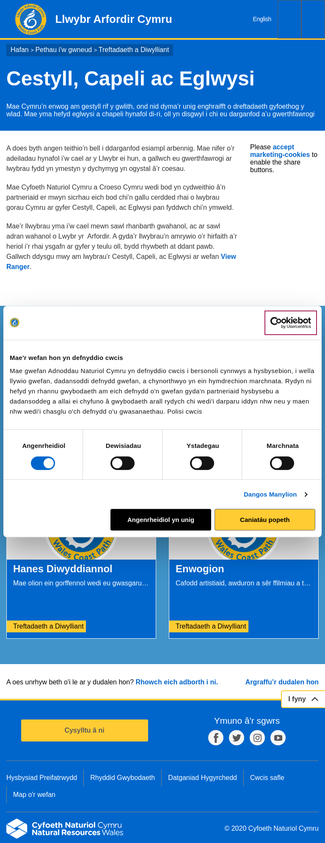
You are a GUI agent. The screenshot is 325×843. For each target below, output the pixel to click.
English (262, 19)
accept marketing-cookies (280, 150)
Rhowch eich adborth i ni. (176, 682)
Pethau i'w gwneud (63, 49)
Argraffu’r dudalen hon (282, 682)
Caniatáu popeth (265, 519)
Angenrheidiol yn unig (160, 519)
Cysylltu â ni (84, 730)
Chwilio (289, 19)
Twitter (236, 737)
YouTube (278, 737)
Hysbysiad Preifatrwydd (41, 777)
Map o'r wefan (34, 794)
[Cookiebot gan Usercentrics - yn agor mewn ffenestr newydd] (290, 322)
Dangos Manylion (270, 494)
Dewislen (313, 19)
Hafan (20, 49)
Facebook (215, 737)
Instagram (257, 737)
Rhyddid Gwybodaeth (122, 777)
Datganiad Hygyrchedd (202, 777)
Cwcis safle (267, 777)
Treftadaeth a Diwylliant (134, 49)
